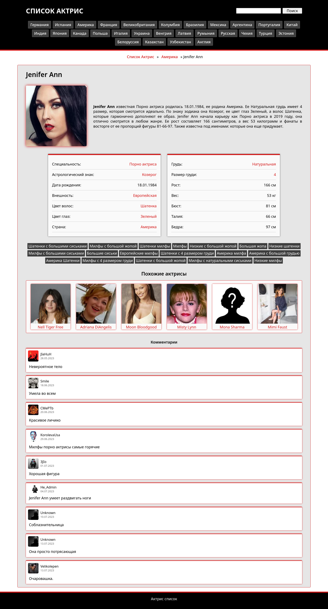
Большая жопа (253, 246)
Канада (79, 33)
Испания (63, 24)
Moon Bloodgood (141, 327)
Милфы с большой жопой (113, 246)
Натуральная (264, 164)
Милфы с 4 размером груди (108, 260)
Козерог (149, 174)
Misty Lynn (186, 327)
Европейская (145, 195)
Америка (85, 24)
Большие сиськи (102, 253)
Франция (108, 24)
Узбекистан (180, 41)
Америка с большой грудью (274, 253)
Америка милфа (231, 253)
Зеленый (149, 216)
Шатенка (149, 205)
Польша (100, 33)
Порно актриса (143, 164)
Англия (204, 41)
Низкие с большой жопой (213, 246)
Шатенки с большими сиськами (57, 246)
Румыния (206, 33)
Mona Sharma (232, 327)
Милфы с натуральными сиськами (220, 260)
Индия (40, 33)
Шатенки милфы (155, 246)
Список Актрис (140, 56)
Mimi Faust (277, 327)
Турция (265, 33)
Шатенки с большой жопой (161, 260)
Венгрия (164, 33)
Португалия (269, 24)
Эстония (286, 33)
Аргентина (242, 24)
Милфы (180, 246)
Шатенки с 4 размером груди (187, 253)
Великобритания (139, 24)
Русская (228, 33)
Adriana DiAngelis (95, 327)
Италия (121, 33)
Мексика (218, 24)
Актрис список (164, 598)
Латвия (184, 33)
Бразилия (195, 24)
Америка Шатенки (63, 260)
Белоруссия (128, 41)
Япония (60, 33)
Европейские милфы (139, 253)
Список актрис (54, 10)
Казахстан (154, 41)
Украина (142, 33)
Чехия (247, 33)
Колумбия (170, 24)
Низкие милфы (268, 260)
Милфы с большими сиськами (56, 253)
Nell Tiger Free (50, 327)
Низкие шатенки (284, 246)
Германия (39, 24)
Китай (291, 24)
